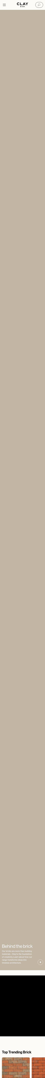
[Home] (22, 5)
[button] (40, 962)
